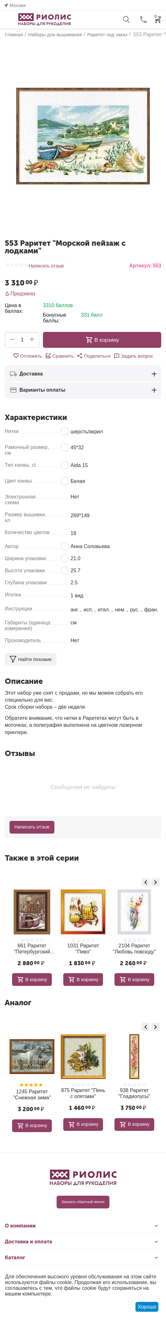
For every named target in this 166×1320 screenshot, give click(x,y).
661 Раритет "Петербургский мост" (26, 949)
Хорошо (147, 1307)
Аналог (18, 1002)
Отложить (27, 356)
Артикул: (140, 265)
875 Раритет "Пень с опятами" (73, 1093)
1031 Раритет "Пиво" (77, 948)
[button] (93, 356)
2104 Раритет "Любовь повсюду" (128, 948)
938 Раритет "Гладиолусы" (124, 1093)
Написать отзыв (46, 265)
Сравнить (59, 356)
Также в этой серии (42, 858)
